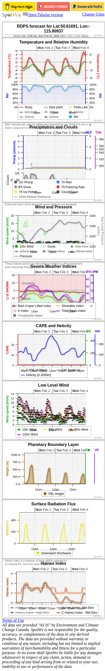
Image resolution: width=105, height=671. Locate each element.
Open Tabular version (43, 15)
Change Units (93, 14)
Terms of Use (13, 620)
